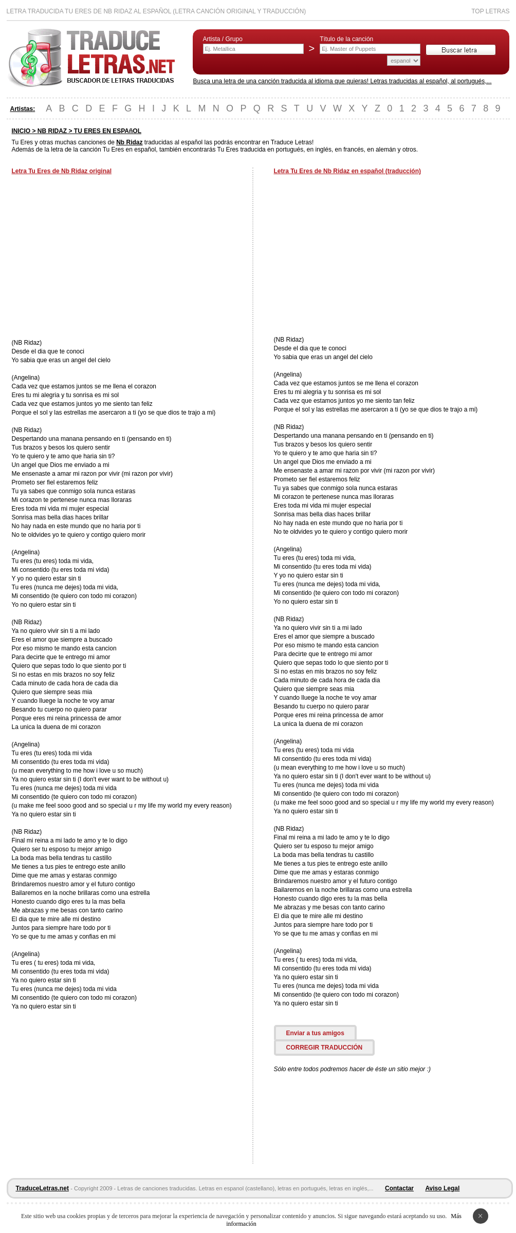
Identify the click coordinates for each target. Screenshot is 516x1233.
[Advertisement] (98, 258)
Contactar (399, 1188)
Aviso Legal (442, 1188)
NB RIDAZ (52, 131)
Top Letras (490, 11)
